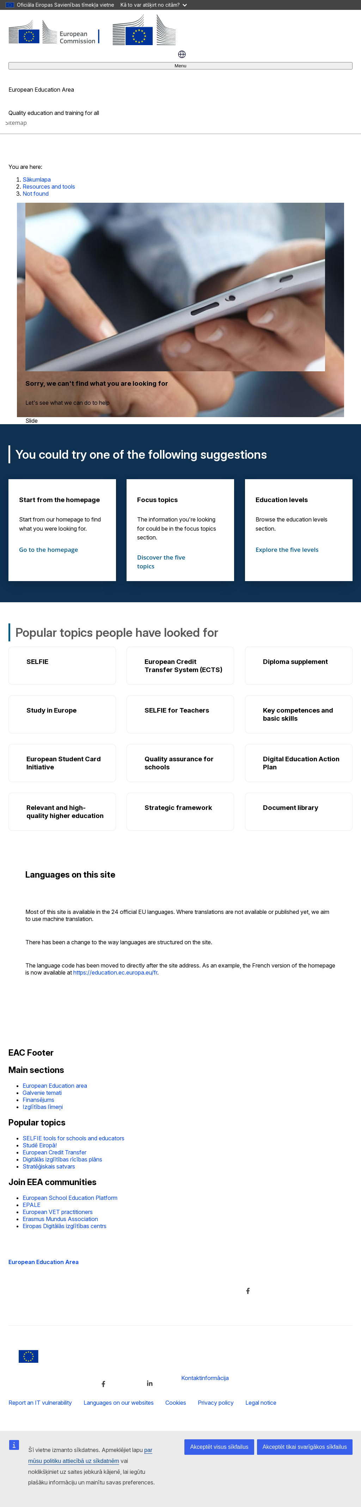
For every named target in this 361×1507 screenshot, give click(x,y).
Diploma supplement (295, 662)
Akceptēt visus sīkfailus (219, 1447)
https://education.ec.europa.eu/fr (115, 972)
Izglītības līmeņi (43, 1106)
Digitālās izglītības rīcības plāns (62, 1159)
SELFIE (37, 662)
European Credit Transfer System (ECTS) (183, 666)
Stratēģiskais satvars (49, 1166)
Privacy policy (216, 1402)
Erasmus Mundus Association (60, 1218)
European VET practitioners (58, 1211)
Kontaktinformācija (205, 1377)
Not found (36, 193)
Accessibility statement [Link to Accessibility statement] (37, 1307)
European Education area (55, 1085)
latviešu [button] (182, 54)
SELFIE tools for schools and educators (73, 1138)
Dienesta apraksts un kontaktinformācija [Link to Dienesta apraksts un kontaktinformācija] (176, 1276)
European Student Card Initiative (63, 763)
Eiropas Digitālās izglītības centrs (64, 1226)
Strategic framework (178, 808)
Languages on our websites (119, 1402)
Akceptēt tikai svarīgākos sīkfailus (305, 1447)
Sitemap (16, 123)
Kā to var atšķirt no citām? (154, 5)
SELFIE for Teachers (177, 710)
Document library (290, 808)
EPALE (32, 1204)
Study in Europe (51, 710)
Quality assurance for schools (179, 763)
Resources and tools (49, 186)
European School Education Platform (70, 1197)
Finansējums (38, 1099)
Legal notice (260, 1402)
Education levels (282, 500)
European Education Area (43, 1261)
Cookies (175, 1402)
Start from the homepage (59, 500)
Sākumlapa (37, 179)
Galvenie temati (42, 1092)
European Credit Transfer (54, 1152)
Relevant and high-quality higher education (65, 812)
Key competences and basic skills (298, 714)
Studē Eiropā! (40, 1145)
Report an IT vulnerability (40, 1402)
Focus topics (157, 500)
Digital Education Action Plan (301, 763)
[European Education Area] (92, 43)
